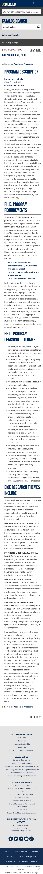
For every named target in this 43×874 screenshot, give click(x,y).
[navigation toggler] (39, 3)
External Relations (22, 798)
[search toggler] (34, 3)
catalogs (9, 866)
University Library (21, 747)
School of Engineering (21, 760)
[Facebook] (10, 839)
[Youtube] (26, 839)
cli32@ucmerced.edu (14, 85)
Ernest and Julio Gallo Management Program (22, 769)
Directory (10, 856)
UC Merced (21, 738)
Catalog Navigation (13, 42)
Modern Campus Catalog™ (26, 872)
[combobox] (21, 11)
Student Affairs (21, 810)
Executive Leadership (22, 744)
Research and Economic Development (21, 813)
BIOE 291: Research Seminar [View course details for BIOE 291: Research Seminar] (21, 278)
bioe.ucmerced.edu (13, 79)
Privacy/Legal (31, 856)
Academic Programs (23, 64)
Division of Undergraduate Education (21, 776)
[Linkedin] (21, 839)
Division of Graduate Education (22, 773)
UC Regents (23, 861)
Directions (34, 852)
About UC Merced (20, 852)
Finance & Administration (21, 801)
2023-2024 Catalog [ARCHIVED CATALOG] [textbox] (21, 11)
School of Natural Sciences (21, 763)
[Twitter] (16, 839)
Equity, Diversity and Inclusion (21, 794)
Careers (20, 856)
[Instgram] (31, 839)
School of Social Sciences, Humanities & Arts (22, 766)
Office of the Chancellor (22, 785)
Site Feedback (11, 861)
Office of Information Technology (21, 750)
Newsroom (22, 741)
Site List (34, 861)
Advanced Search (10, 35)
